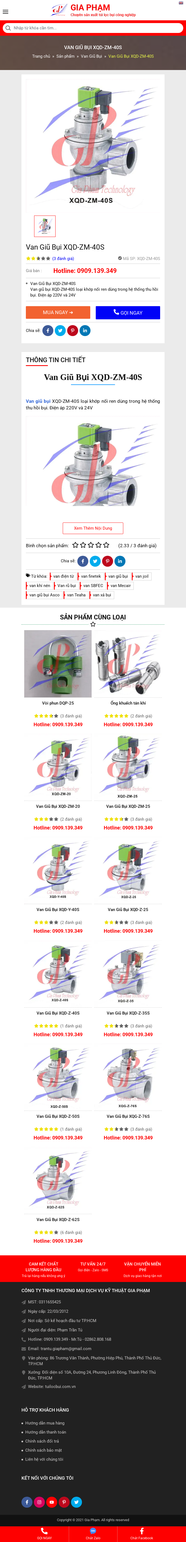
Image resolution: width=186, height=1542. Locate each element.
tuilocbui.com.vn (60, 1386)
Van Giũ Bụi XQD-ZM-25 (128, 806)
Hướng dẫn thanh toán (45, 1432)
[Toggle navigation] (5, 11)
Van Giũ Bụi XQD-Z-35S (128, 1013)
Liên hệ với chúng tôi (44, 1459)
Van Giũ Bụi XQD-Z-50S (58, 1116)
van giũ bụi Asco (44, 595)
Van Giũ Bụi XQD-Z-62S (58, 1219)
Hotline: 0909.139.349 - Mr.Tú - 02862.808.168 (69, 1339)
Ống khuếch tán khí (128, 703)
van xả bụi (102, 595)
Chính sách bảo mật (43, 1450)
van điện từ (63, 576)
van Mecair (121, 585)
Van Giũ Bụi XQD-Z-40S (58, 1013)
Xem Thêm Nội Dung (93, 528)
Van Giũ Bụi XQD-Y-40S (58, 909)
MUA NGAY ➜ (58, 312)
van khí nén (39, 585)
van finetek (91, 576)
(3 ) (63, 258)
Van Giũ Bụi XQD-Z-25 (128, 909)
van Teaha (76, 595)
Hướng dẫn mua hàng (44, 1423)
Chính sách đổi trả (42, 1441)
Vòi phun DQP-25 (58, 703)
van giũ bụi (118, 576)
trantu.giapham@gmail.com (66, 1348)
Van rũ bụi (67, 585)
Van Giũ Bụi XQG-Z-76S (128, 1116)
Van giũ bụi (38, 401)
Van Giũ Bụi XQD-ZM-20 (58, 806)
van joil (142, 576)
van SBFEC (93, 585)
